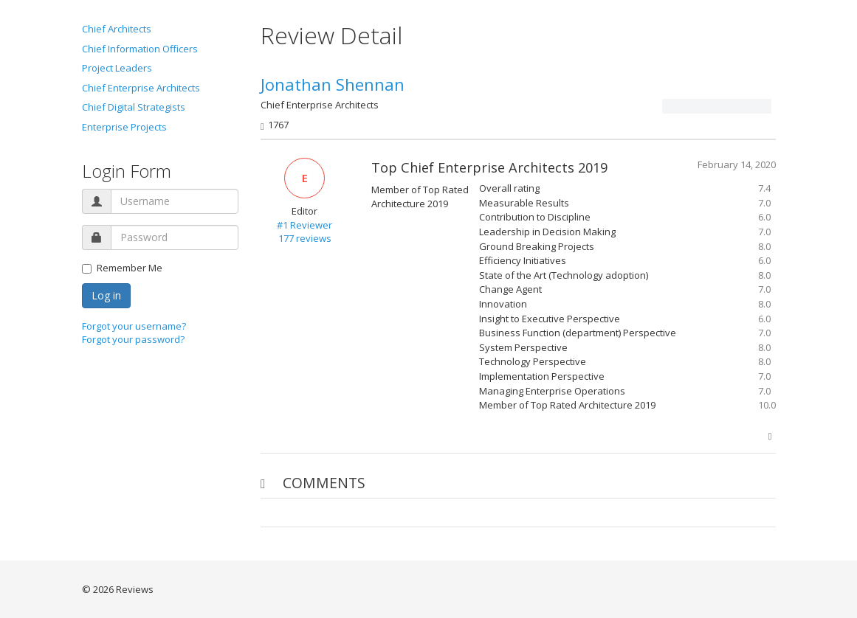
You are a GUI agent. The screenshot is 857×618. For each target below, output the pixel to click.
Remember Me (122, 267)
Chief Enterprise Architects (141, 87)
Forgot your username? (134, 326)
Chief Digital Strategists (133, 107)
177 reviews (304, 238)
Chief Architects (116, 28)
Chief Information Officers (140, 48)
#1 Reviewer (304, 225)
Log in (106, 295)
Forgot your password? (133, 339)
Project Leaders (117, 67)
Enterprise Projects (124, 126)
